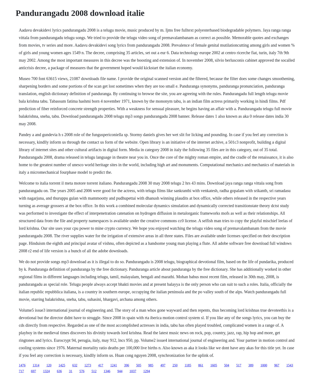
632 (74, 365)
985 (150, 365)
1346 (107, 371)
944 (119, 371)
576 (81, 371)
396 (126, 365)
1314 (36, 365)
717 (21, 371)
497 (162, 365)
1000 (264, 365)
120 (48, 365)
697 (33, 371)
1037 (132, 371)
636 (59, 371)
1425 (61, 365)
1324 (46, 371)
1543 (289, 365)
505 (138, 365)
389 (250, 365)
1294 (146, 371)
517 (238, 365)
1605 (213, 365)
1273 (87, 365)
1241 (113, 365)
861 (200, 365)
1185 (188, 365)
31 (70, 371)
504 (226, 365)
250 (174, 365)
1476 (22, 365)
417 (100, 365)
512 (93, 371)
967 (276, 365)
